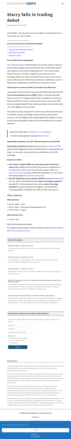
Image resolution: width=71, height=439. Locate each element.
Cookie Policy (34, 434)
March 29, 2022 (43, 136)
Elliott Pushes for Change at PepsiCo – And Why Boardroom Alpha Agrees (31, 296)
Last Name (11, 329)
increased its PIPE (52, 146)
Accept (35, 430)
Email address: (20, 332)
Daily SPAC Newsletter (17, 53)
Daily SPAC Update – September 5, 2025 (20, 246)
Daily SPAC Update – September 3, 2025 (20, 269)
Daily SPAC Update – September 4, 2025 (20, 257)
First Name (11, 325)
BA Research (13, 25)
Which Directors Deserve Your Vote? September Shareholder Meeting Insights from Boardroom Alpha (34, 281)
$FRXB (31, 132)
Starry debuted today (14, 65)
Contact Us (35, 417)
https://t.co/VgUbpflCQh (42, 132)
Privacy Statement (35, 436)
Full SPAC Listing (15, 56)
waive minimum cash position (34, 176)
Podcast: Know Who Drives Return (21, 50)
